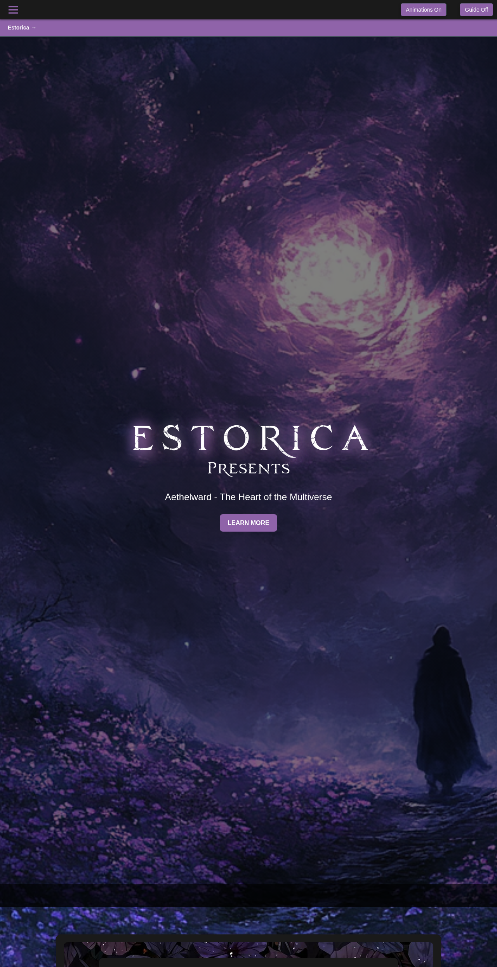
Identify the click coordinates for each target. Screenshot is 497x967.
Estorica (18, 27)
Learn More (248, 523)
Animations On (423, 10)
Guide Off (476, 10)
